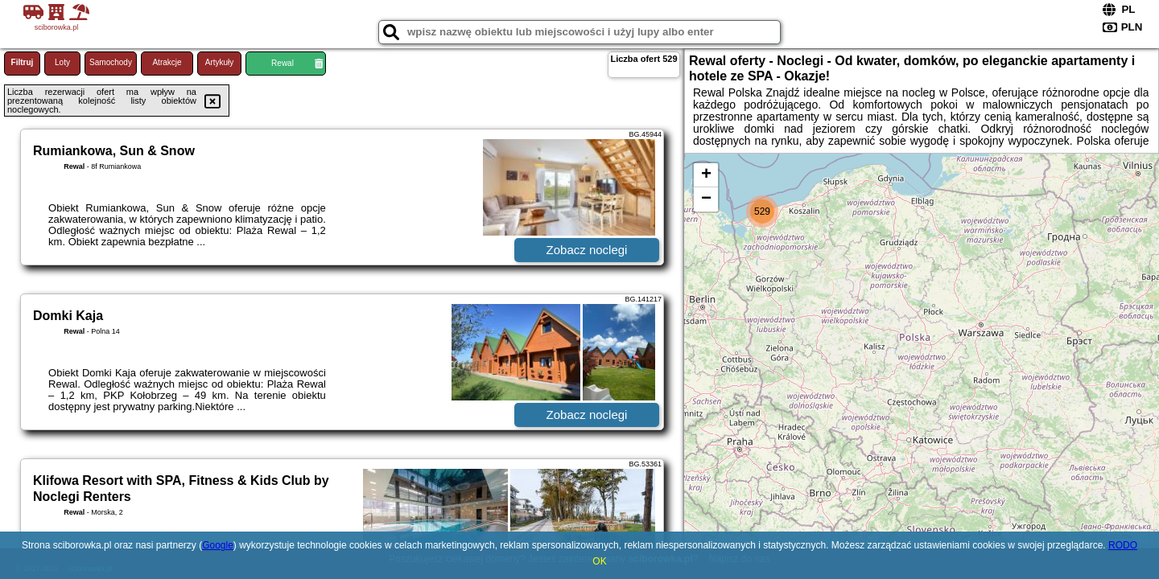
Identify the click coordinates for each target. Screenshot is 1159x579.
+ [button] (706, 175)
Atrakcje (166, 62)
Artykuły (219, 62)
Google (217, 545)
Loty (62, 62)
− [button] (706, 199)
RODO (1122, 545)
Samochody (110, 62)
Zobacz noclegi (587, 250)
